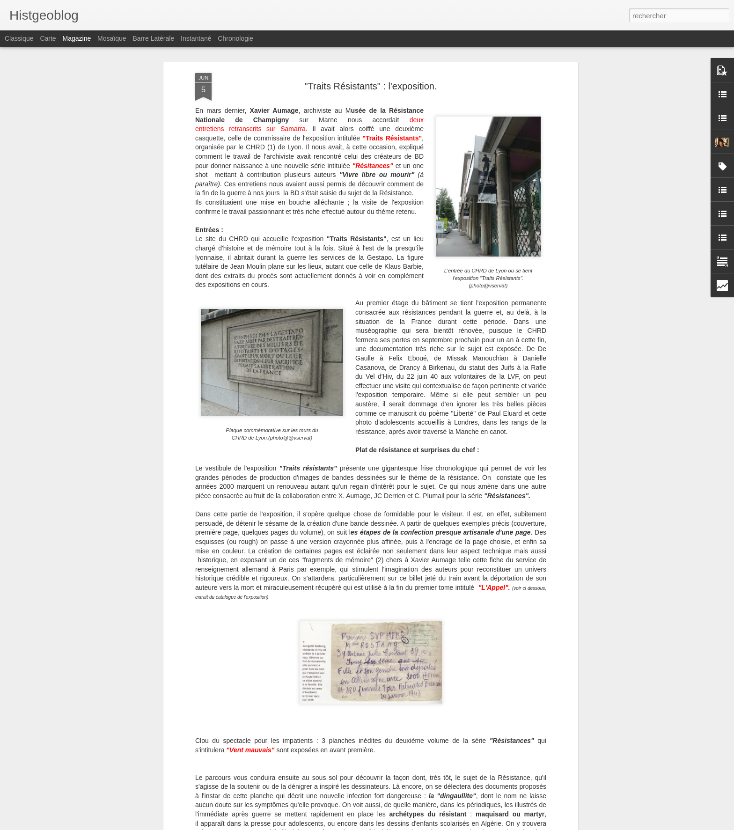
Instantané (196, 38)
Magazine (77, 38)
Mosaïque (111, 38)
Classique (19, 38)
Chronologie (235, 38)
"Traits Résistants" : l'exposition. (371, 86)
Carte (48, 38)
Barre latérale (153, 38)
